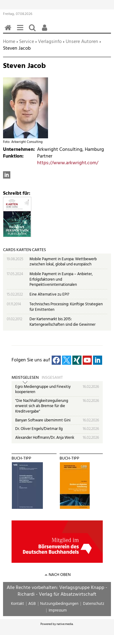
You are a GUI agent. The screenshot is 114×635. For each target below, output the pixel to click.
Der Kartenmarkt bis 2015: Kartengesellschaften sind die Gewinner (62, 322)
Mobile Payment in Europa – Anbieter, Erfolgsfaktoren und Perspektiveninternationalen (61, 279)
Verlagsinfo (50, 42)
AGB (32, 604)
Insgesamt (52, 377)
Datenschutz (93, 604)
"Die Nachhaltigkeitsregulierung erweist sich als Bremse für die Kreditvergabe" (41, 406)
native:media (65, 624)
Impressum (58, 610)
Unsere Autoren (82, 42)
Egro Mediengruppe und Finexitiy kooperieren (43, 390)
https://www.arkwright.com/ (67, 163)
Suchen (33, 31)
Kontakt (17, 604)
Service (26, 42)
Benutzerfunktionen (45, 31)
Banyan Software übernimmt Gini (43, 420)
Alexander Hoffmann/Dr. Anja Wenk (44, 438)
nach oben (60, 575)
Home (9, 42)
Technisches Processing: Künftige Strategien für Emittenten (66, 307)
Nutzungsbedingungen (59, 604)
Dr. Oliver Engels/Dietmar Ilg (39, 429)
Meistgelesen (25, 377)
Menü (21, 31)
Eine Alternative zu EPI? (49, 294)
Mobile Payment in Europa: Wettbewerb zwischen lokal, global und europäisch (63, 262)
